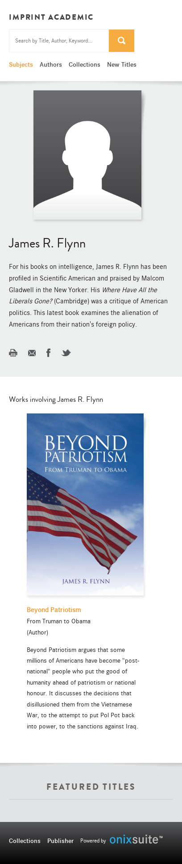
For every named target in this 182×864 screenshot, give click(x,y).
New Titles (121, 64)
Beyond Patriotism (54, 610)
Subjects (21, 64)
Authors (51, 64)
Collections (84, 64)
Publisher (60, 841)
